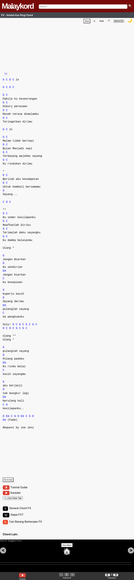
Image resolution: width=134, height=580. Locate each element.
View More (67, 550)
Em (4, 272)
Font (102, 22)
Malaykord (18, 6)
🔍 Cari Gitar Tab (13, 500)
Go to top (8, 481)
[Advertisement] (68, 48)
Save (87, 22)
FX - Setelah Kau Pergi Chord (17, 15)
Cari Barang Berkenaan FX (25, 525)
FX (6, 75)
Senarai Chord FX (20, 511)
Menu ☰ (118, 21)
